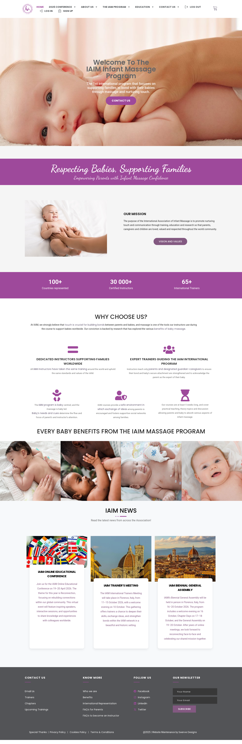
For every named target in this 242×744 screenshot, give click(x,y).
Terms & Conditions (102, 732)
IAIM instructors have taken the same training (60, 369)
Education (144, 7)
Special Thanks (38, 732)
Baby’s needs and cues (45, 413)
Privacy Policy (58, 732)
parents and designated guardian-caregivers (175, 369)
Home (40, 7)
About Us (89, 7)
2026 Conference (62, 7)
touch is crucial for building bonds (85, 324)
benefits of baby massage (169, 329)
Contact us (169, 7)
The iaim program (116, 7)
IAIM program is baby (51, 405)
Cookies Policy (78, 732)
